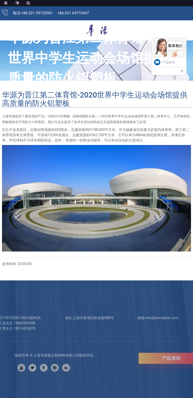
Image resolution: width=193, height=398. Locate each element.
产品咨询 (168, 62)
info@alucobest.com (155, 318)
